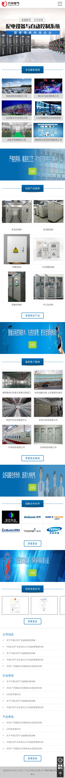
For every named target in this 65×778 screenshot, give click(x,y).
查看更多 (32, 543)
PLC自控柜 (48, 304)
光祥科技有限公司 (48, 447)
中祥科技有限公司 (16, 447)
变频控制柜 (16, 304)
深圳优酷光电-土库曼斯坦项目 (48, 392)
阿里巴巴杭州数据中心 (16, 420)
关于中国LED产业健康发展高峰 (20, 640)
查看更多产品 (32, 315)
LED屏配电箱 (48, 267)
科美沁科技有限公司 (48, 420)
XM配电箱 (16, 267)
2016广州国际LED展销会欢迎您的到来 (24, 666)
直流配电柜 (48, 229)
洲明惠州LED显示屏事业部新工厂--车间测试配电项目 (16, 393)
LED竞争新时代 (13, 694)
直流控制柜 (16, 229)
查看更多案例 (32, 458)
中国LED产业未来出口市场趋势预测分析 (25, 647)
